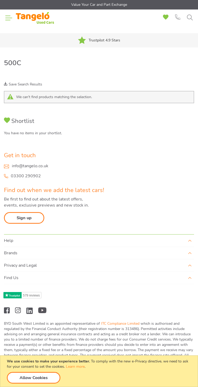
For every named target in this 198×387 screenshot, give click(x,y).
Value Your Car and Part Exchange (99, 4)
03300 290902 (26, 176)
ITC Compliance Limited (120, 323)
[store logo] (35, 21)
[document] (99, 371)
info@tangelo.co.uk (30, 166)
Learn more (75, 366)
